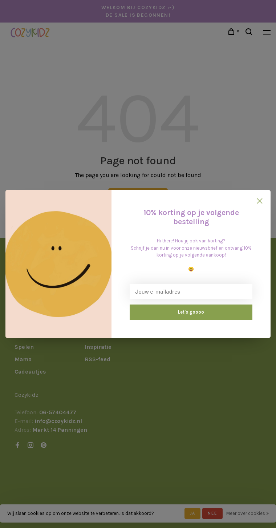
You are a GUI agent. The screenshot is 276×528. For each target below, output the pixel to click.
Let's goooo (191, 312)
